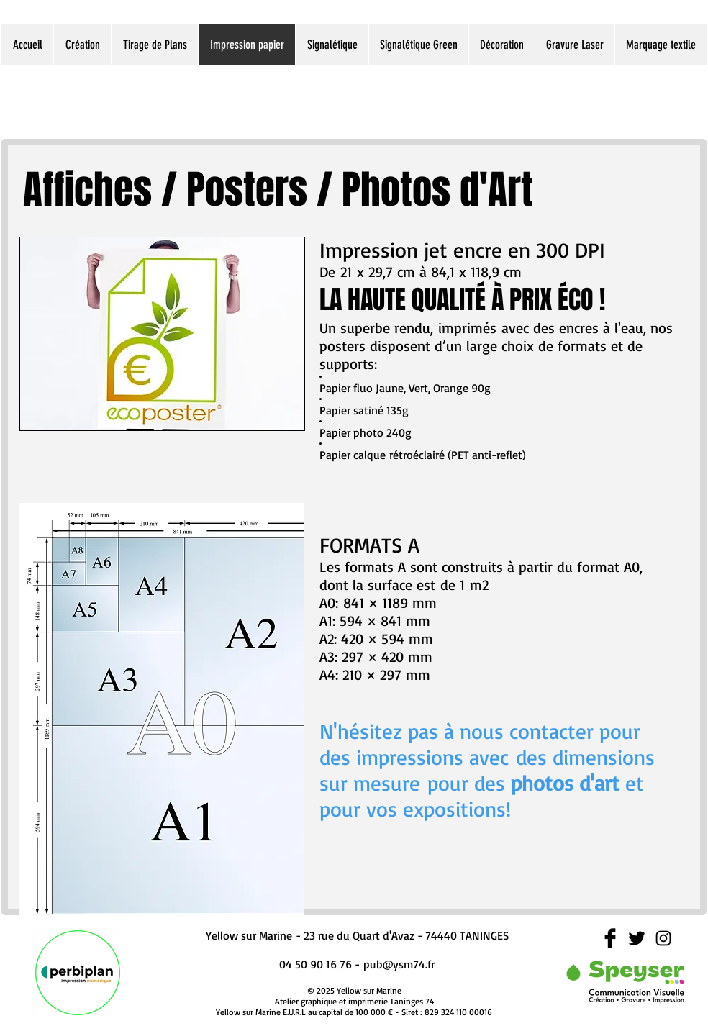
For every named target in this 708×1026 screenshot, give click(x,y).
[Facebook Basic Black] (610, 938)
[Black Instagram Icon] (663, 938)
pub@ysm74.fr (399, 964)
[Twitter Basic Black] (637, 938)
